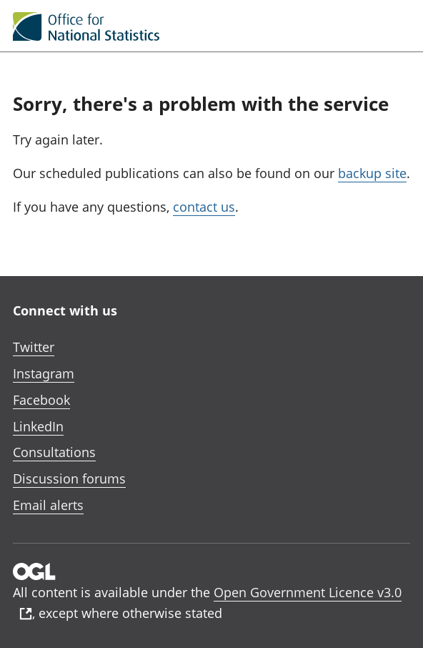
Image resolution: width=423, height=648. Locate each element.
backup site (372, 173)
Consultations (54, 452)
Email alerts (48, 505)
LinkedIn (38, 426)
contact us (204, 206)
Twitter (33, 346)
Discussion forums (69, 478)
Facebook (41, 399)
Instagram (43, 373)
